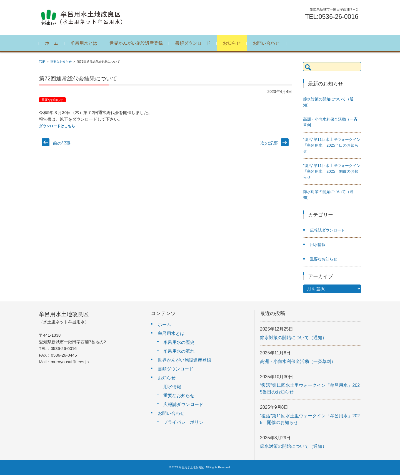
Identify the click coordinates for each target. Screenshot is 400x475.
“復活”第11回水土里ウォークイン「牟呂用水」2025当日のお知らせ (332, 145)
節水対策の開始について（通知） (293, 337)
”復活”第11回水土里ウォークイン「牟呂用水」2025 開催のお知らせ (332, 171)
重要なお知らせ (61, 61)
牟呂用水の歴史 (178, 342)
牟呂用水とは (84, 43)
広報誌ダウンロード (327, 230)
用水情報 (318, 244)
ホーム (51, 43)
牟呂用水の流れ (178, 351)
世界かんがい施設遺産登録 (136, 43)
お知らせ (232, 43)
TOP (42, 61)
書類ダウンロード (193, 43)
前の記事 (62, 143)
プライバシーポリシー (185, 422)
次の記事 (269, 143)
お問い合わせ (266, 43)
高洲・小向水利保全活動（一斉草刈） (298, 361)
